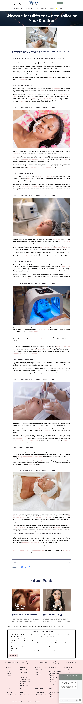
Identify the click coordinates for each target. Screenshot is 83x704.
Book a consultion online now (20, 550)
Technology (28, 8)
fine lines (28, 255)
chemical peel (56, 239)
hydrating (42, 461)
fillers (42, 338)
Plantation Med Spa (21, 79)
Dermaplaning (18, 438)
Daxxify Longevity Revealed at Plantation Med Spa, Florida (53, 615)
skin (41, 90)
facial (14, 157)
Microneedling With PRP (40, 428)
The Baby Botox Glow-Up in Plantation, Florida (25, 615)
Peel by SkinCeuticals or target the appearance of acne (54, 247)
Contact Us (51, 8)
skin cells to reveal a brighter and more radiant (25, 440)
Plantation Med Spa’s (28, 542)
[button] (22, 567)
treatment (15, 153)
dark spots (28, 278)
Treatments (18, 8)
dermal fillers (34, 331)
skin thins (41, 364)
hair (26, 437)
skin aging (23, 101)
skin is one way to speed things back (30, 186)
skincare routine (56, 88)
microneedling (36, 427)
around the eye (41, 180)
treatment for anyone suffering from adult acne (25, 353)
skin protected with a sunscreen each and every (41, 98)
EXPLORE (37, 8)
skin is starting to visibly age (44, 176)
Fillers (14, 337)
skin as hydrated (41, 372)
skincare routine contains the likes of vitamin (30, 456)
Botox (25, 254)
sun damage (67, 274)
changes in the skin (44, 329)
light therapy (65, 159)
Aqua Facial (57, 527)
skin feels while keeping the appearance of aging (39, 167)
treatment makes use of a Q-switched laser (41, 517)
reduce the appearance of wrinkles (43, 349)
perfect (51, 529)
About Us (43, 8)
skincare (51, 77)
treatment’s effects (48, 430)
